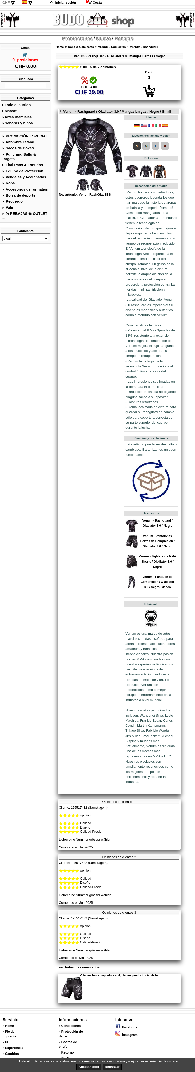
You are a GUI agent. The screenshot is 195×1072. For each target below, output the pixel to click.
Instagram (126, 1035)
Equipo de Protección (22, 171)
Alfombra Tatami (18, 142)
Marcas (9, 111)
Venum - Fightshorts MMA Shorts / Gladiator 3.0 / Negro (157, 561)
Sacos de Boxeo (18, 148)
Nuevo (103, 38)
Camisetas (86, 46)
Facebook (126, 1027)
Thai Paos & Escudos (22, 165)
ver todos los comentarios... (80, 967)
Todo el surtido (16, 105)
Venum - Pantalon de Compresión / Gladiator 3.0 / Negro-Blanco (157, 582)
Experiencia (14, 1048)
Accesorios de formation (25, 189)
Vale (7, 207)
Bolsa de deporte (18, 195)
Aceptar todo (88, 1067)
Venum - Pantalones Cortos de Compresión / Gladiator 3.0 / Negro (157, 541)
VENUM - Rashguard (144, 46)
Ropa (8, 183)
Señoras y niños (17, 123)
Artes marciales (17, 117)
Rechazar (112, 1067)
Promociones (77, 38)
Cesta (94, 2)
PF (7, 1042)
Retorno (67, 1052)
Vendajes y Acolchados (24, 177)
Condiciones (71, 1026)
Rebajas (124, 38)
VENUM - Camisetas (112, 46)
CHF (6, 3)
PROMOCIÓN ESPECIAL (25, 136)
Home (60, 46)
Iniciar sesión (62, 2)
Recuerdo (12, 201)
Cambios (12, 1054)
